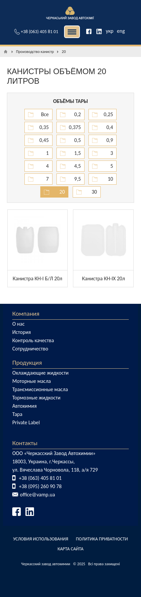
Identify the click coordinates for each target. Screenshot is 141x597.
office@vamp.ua (37, 494)
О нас (18, 324)
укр (109, 31)
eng (121, 31)
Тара (17, 414)
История (21, 332)
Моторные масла (31, 381)
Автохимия (24, 406)
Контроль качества (33, 340)
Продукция (27, 362)
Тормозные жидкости (36, 397)
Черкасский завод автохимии (45, 564)
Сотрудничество (30, 348)
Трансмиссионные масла (40, 389)
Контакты (24, 443)
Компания (25, 313)
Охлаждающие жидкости (40, 373)
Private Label (26, 422)
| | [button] (72, 31)
